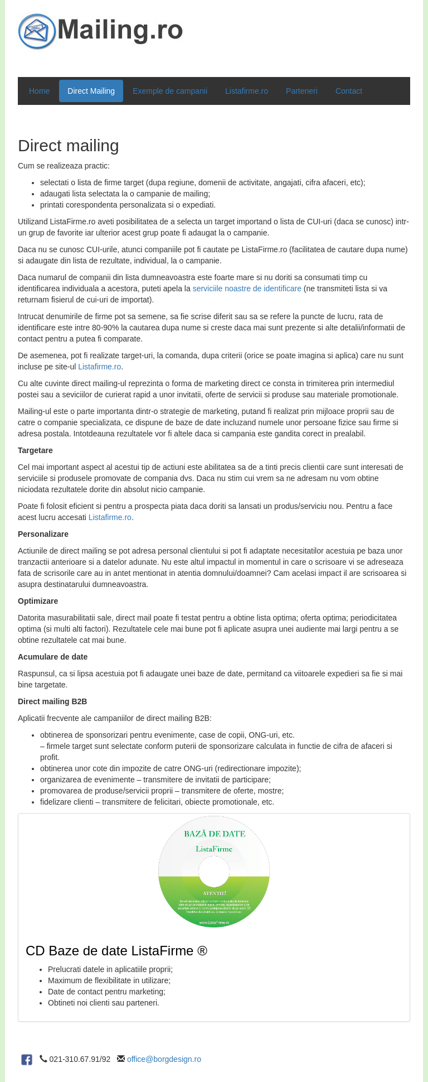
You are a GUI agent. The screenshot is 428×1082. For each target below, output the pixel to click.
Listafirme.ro (246, 90)
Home (39, 90)
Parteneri (302, 90)
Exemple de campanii (170, 90)
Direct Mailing (91, 90)
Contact (348, 90)
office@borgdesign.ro (164, 1059)
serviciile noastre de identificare (247, 288)
